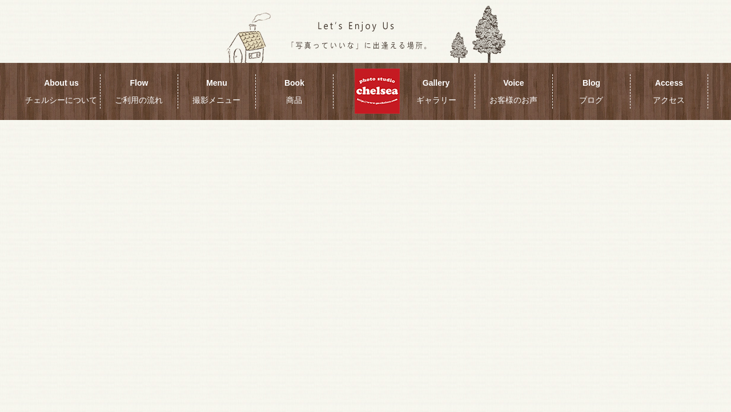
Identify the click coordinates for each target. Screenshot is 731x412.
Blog (591, 91)
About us (61, 91)
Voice (513, 91)
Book (294, 91)
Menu (216, 91)
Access (669, 91)
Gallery (436, 91)
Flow (139, 91)
